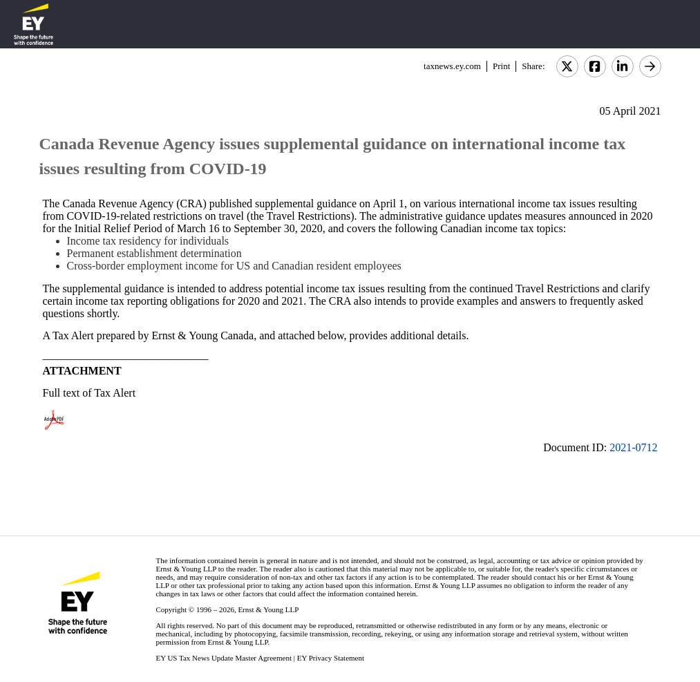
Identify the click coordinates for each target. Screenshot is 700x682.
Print (501, 66)
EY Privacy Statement (330, 658)
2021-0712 (633, 447)
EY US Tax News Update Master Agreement (223, 658)
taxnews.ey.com (452, 66)
